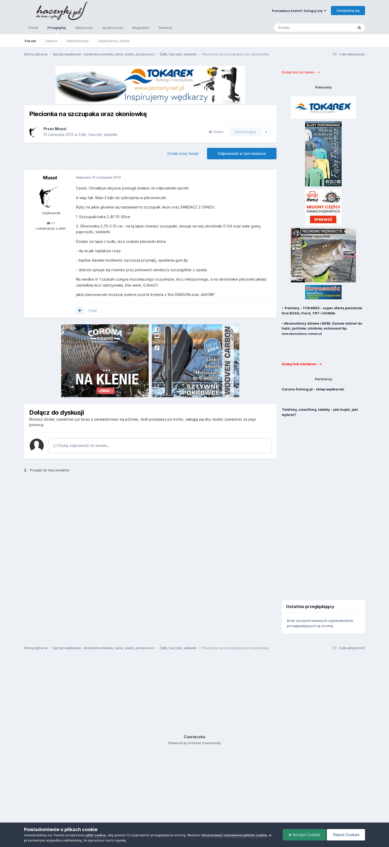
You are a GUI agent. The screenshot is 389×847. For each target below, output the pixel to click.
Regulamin (141, 28)
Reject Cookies (346, 834)
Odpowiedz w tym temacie (242, 153)
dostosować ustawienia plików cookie (234, 835)
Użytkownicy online (113, 41)
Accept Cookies (304, 834)
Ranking (165, 28)
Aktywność (84, 28)
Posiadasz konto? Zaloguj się (299, 11)
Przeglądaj (56, 30)
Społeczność (112, 28)
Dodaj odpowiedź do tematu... (81, 445)
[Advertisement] (323, 505)
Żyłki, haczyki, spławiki (97, 134)
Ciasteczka (194, 737)
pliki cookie (96, 835)
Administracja (77, 41)
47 (51, 223)
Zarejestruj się (348, 10)
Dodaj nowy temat (182, 153)
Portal (33, 28)
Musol (50, 177)
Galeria (51, 41)
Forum (30, 41)
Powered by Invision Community (194, 743)
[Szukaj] (301, 27)
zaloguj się (194, 419)
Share (216, 132)
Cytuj (92, 310)
